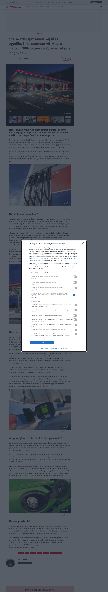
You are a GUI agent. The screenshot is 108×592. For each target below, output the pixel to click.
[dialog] (54, 296)
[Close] (83, 244)
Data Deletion (44, 348)
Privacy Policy (63, 348)
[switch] (75, 276)
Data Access (54, 348)
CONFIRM (42, 342)
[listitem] (54, 273)
